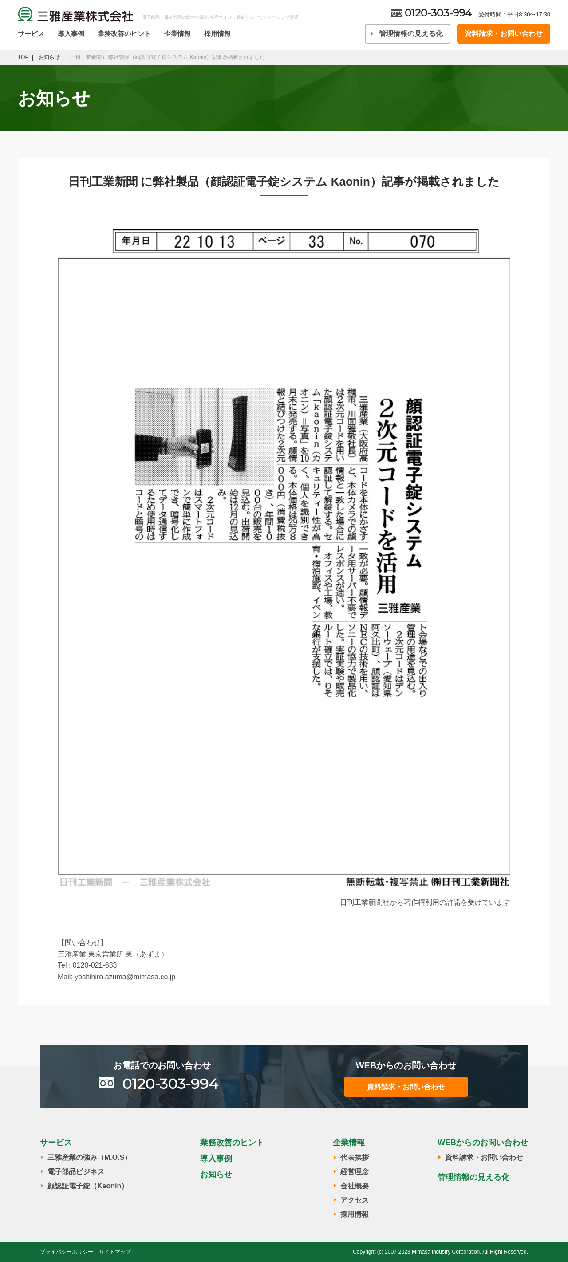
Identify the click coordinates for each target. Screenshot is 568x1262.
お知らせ (216, 1174)
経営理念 (354, 1171)
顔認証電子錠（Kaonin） (87, 1186)
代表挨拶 (354, 1157)
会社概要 (354, 1186)
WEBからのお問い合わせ (483, 1142)
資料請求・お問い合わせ (504, 33)
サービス (31, 33)
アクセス (354, 1200)
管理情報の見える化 (411, 33)
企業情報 (177, 33)
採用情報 (217, 33)
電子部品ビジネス (75, 1171)
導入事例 (71, 33)
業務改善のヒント (124, 33)
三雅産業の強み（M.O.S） (89, 1157)
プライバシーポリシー (66, 1252)
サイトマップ (115, 1252)
